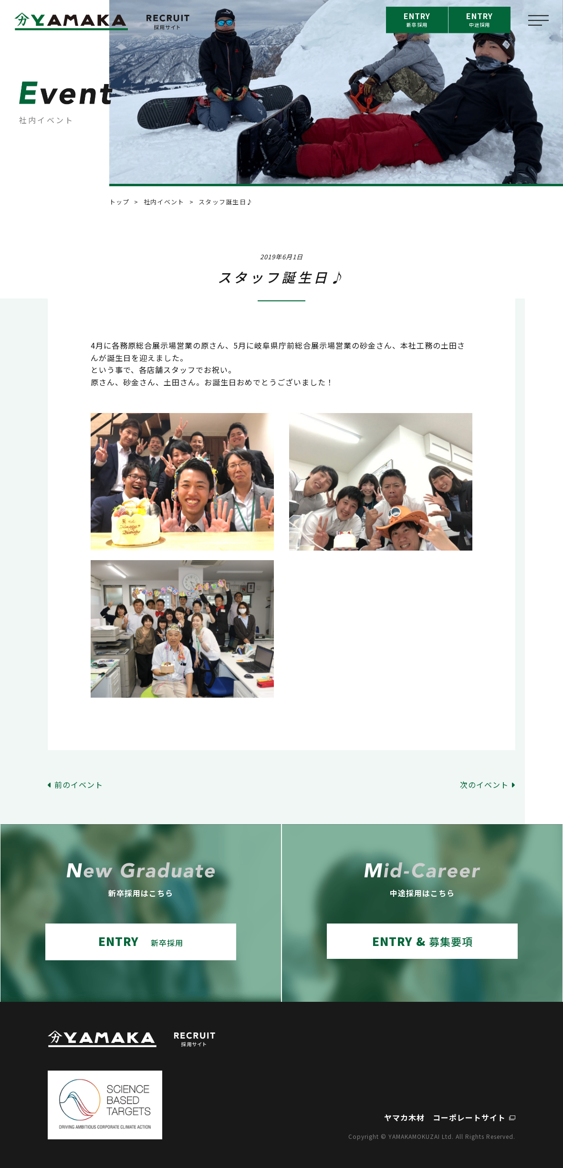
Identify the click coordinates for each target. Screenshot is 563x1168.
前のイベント (78, 784)
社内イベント (164, 201)
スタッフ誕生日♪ (225, 201)
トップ (119, 201)
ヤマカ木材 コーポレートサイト (445, 1117)
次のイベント (484, 784)
